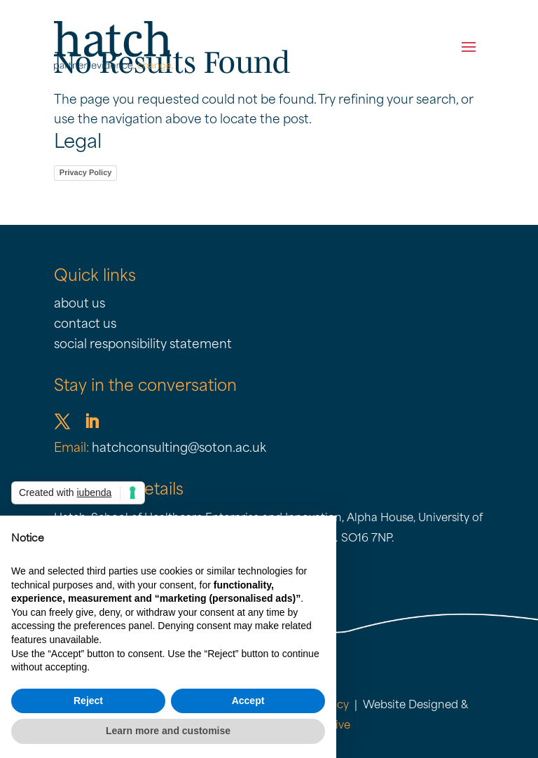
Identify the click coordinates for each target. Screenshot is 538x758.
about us (79, 304)
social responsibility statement (143, 345)
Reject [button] (88, 700)
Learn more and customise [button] (168, 730)
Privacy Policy (86, 172)
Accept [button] (248, 700)
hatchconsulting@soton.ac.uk (179, 449)
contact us (85, 325)
